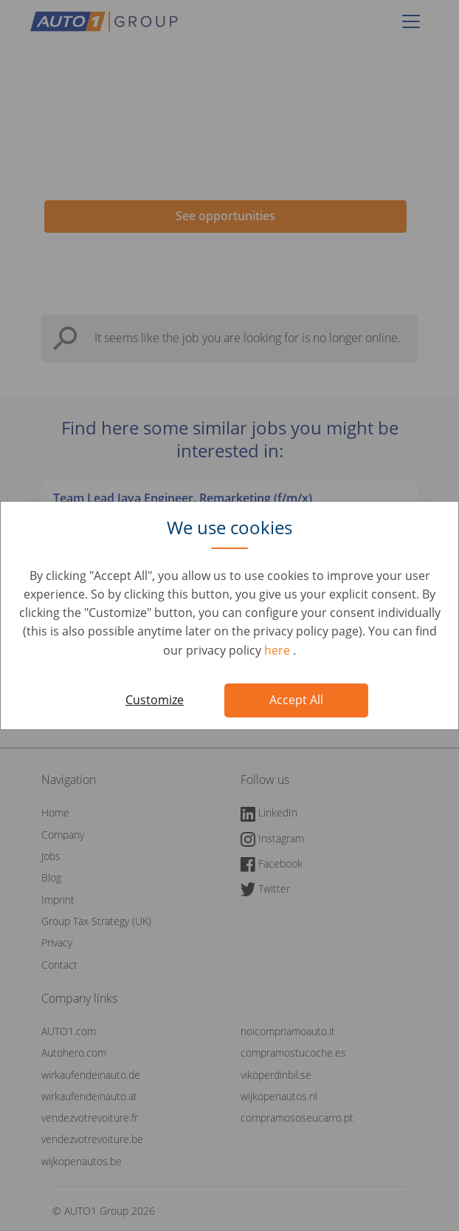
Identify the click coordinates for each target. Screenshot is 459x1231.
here (278, 650)
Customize (154, 700)
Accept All (296, 700)
